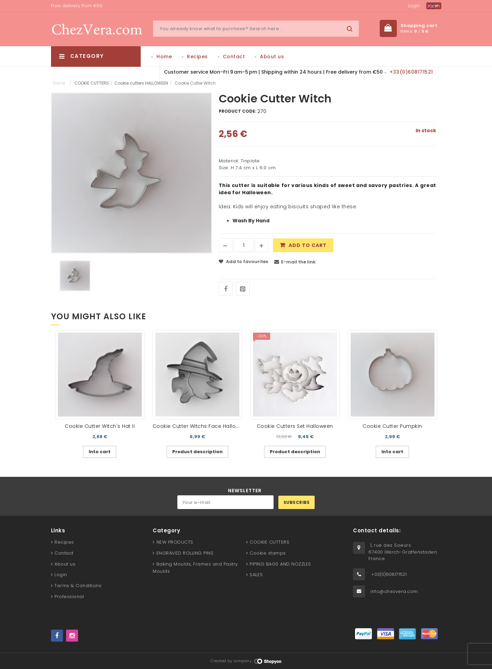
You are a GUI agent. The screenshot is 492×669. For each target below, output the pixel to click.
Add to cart (308, 245)
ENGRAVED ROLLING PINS (185, 553)
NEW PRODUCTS (174, 542)
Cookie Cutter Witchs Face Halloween (201, 426)
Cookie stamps (268, 553)
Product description (197, 451)
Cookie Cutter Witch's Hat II (100, 426)
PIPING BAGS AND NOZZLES (280, 564)
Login (414, 5)
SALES (256, 574)
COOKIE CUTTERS (91, 83)
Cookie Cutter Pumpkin (392, 426)
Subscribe (296, 502)
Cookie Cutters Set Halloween (295, 426)
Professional (69, 596)
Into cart (100, 451)
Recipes (197, 56)
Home (164, 56)
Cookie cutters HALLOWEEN (141, 83)
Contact (234, 56)
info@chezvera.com (394, 591)
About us (272, 56)
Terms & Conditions (77, 585)
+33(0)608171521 (411, 72)
